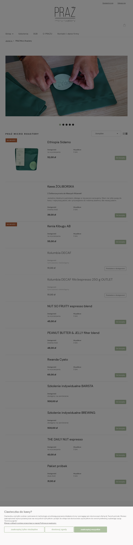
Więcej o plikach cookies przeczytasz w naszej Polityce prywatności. (30, 523)
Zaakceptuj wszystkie (90, 529)
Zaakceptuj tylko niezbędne (24, 529)
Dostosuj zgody (59, 529)
